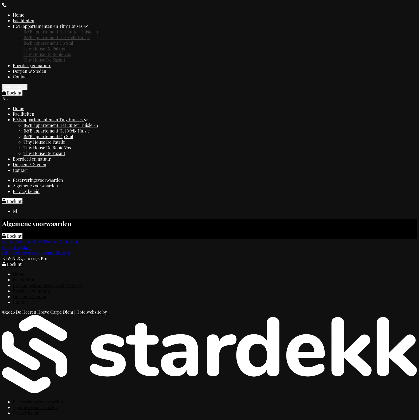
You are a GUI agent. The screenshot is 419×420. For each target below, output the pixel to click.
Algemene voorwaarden (35, 185)
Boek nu (12, 93)
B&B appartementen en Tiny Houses (50, 26)
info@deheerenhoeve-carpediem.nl (36, 253)
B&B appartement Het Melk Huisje (57, 37)
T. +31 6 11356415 (17, 247)
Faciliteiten (23, 20)
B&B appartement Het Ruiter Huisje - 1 (61, 32)
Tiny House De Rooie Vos (47, 54)
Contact (20, 77)
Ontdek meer (14, 87)
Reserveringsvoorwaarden (38, 180)
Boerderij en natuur (32, 65)
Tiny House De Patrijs (44, 48)
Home (18, 15)
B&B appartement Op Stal (48, 43)
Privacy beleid (26, 191)
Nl (15, 211)
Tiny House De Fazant (44, 60)
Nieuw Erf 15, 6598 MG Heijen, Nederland (41, 241)
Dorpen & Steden (29, 71)
